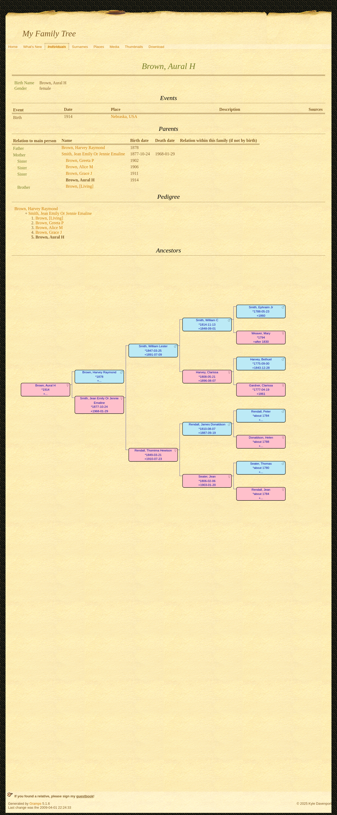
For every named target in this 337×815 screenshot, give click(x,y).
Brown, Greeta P (80, 160)
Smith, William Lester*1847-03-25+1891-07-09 (153, 351)
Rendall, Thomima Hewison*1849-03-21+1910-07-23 (153, 455)
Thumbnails (134, 47)
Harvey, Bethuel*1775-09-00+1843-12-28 (261, 363)
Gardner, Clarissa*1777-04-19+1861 (261, 390)
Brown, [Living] (79, 186)
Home (13, 47)
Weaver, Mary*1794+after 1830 (260, 337)
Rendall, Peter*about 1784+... (261, 416)
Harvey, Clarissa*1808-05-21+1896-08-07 (207, 377)
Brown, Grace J (79, 173)
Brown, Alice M (79, 167)
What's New (32, 47)
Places (98, 47)
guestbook (84, 796)
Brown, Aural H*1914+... (45, 390)
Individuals (57, 47)
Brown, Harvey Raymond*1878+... (99, 377)
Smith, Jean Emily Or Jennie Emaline (93, 154)
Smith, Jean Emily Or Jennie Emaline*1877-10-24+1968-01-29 (99, 405)
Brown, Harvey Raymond (83, 147)
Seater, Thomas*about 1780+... (261, 468)
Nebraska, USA (124, 116)
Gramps (35, 804)
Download (156, 47)
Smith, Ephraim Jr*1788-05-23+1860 (261, 311)
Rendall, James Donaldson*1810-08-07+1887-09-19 (207, 429)
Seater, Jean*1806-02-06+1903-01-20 (207, 481)
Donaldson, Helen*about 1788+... (261, 442)
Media (114, 47)
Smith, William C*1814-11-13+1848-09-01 (207, 325)
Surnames (80, 47)
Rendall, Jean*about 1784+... (260, 494)
